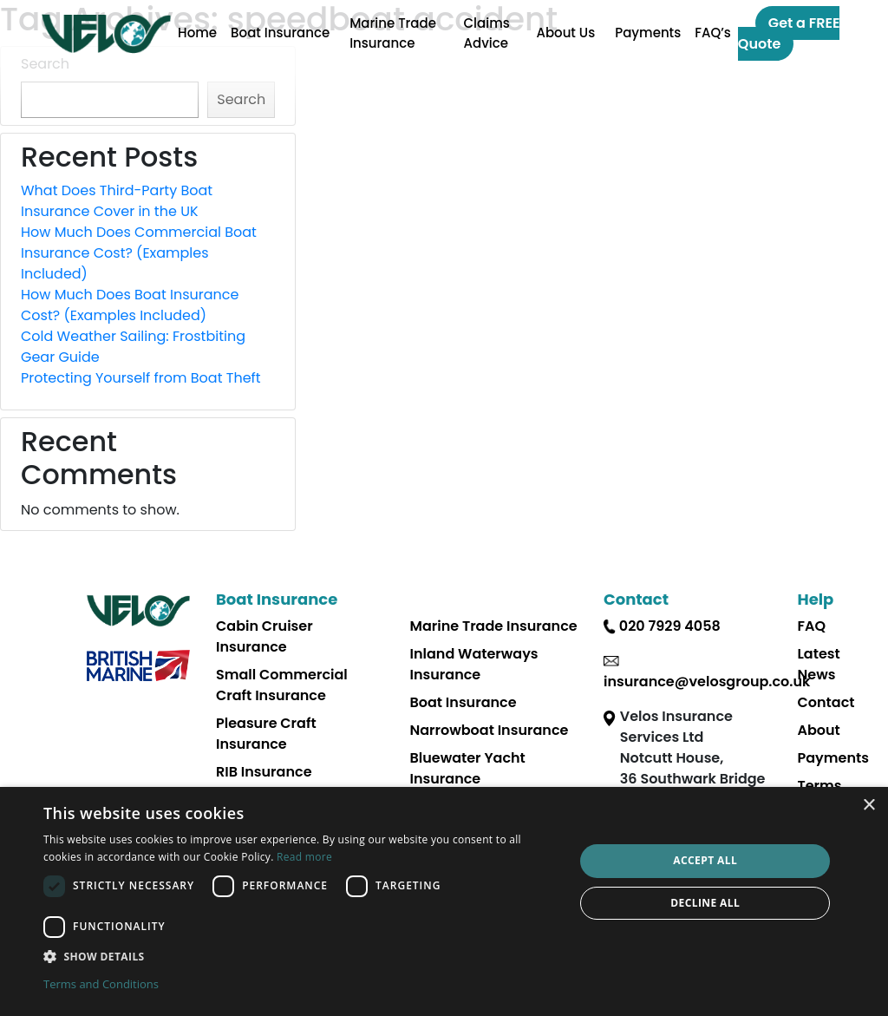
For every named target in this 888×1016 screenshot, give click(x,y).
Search (241, 99)
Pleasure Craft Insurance (266, 733)
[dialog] (444, 901)
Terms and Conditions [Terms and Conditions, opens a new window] (101, 984)
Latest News (819, 664)
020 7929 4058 (670, 626)
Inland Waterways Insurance (474, 664)
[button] (300, 956)
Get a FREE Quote (789, 33)
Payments (648, 32)
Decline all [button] (705, 902)
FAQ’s (713, 32)
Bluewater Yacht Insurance (468, 768)
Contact (826, 702)
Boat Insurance (280, 32)
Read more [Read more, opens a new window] (304, 856)
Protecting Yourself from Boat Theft (141, 378)
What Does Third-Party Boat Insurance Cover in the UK (116, 200)
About (819, 730)
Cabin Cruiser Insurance (264, 636)
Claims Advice (487, 33)
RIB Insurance (264, 772)
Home (197, 32)
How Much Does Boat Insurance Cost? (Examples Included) (129, 305)
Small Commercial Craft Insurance (282, 685)
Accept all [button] (705, 860)
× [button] (868, 805)
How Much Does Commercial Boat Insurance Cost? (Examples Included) (139, 253)
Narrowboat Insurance (489, 730)
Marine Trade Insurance (392, 33)
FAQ (812, 626)
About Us (565, 32)
